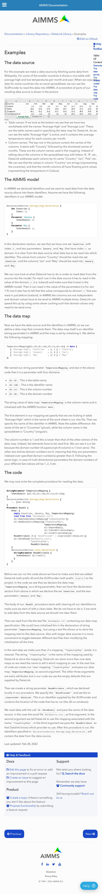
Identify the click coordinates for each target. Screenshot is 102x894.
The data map (95, 89)
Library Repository (37, 34)
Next (90, 833)
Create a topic (18, 797)
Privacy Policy (51, 876)
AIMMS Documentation (53, 5)
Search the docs (75, 773)
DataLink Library (62, 34)
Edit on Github (88, 38)
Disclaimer (51, 872)
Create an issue (18, 777)
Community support (72, 785)
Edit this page (17, 769)
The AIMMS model (96, 80)
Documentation (13, 34)
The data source (96, 71)
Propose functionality (22, 805)
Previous (14, 833)
